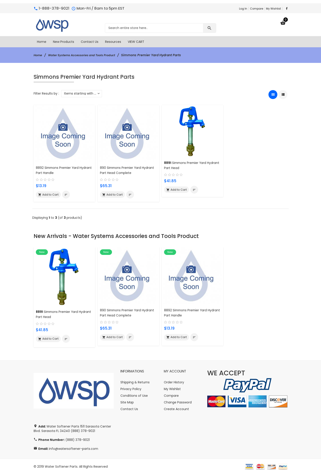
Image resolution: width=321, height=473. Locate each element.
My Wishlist (273, 8)
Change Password (178, 401)
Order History (174, 381)
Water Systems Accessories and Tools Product (86, 55)
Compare (256, 8)
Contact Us (129, 408)
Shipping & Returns (135, 381)
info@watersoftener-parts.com (73, 447)
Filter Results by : (46, 93)
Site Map (127, 401)
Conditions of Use (134, 394)
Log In (243, 8)
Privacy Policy (130, 388)
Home (38, 55)
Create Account (176, 408)
